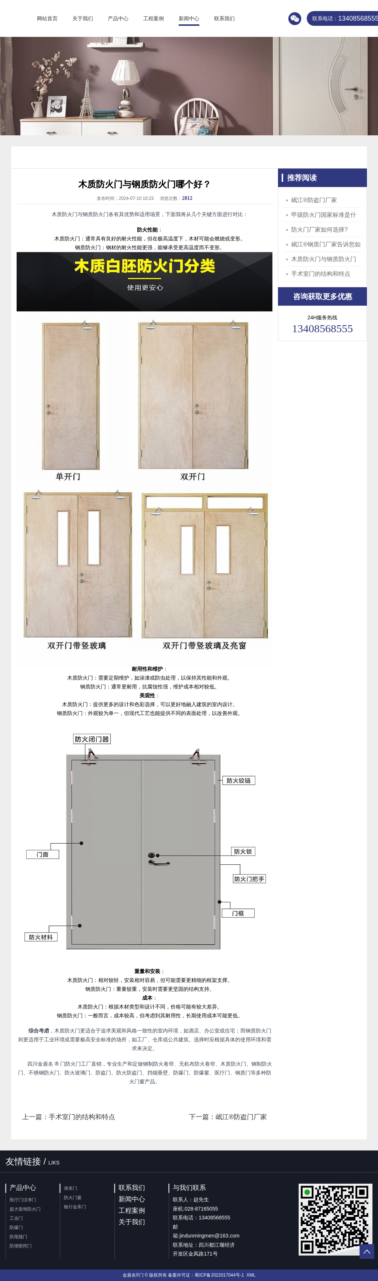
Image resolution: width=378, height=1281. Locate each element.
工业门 (16, 1218)
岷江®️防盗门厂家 (314, 200)
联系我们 (224, 18)
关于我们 (82, 18)
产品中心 (118, 18)
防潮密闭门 (21, 1246)
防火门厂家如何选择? (319, 229)
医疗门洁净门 (23, 1199)
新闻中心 (189, 18)
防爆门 (16, 1227)
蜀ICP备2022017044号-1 (219, 1275)
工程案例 (153, 18)
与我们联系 (189, 1187)
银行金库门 (75, 1206)
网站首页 (47, 18)
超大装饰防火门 (25, 1209)
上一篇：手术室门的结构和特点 (68, 1117)
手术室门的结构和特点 (320, 274)
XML (251, 1275)
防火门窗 (73, 1197)
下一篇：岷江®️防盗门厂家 (228, 1117)
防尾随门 (18, 1236)
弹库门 (70, 1188)
